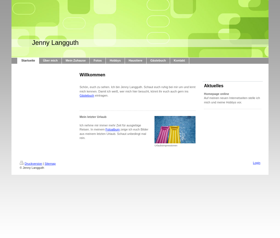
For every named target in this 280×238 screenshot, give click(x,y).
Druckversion (31, 163)
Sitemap (50, 163)
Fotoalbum (113, 129)
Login (256, 162)
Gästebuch (87, 95)
